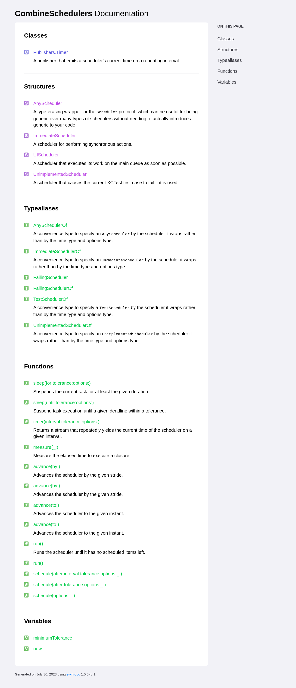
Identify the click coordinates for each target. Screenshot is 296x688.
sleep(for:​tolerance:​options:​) (62, 383)
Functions (227, 71)
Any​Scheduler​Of (50, 225)
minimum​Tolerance (52, 637)
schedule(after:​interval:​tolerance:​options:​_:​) (77, 573)
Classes (225, 38)
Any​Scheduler (47, 103)
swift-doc (73, 674)
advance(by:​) (46, 466)
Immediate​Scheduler (54, 135)
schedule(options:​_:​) (54, 595)
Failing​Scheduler (50, 277)
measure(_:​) (45, 447)
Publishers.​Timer (50, 52)
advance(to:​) (46, 505)
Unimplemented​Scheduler (60, 174)
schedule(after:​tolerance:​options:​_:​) (69, 584)
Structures (227, 49)
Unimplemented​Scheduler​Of (62, 325)
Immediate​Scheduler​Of (57, 251)
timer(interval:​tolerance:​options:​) (66, 421)
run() (38, 543)
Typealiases (229, 60)
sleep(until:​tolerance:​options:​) (63, 402)
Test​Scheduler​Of (50, 299)
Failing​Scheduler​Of (53, 288)
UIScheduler (46, 154)
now (37, 648)
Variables (226, 82)
